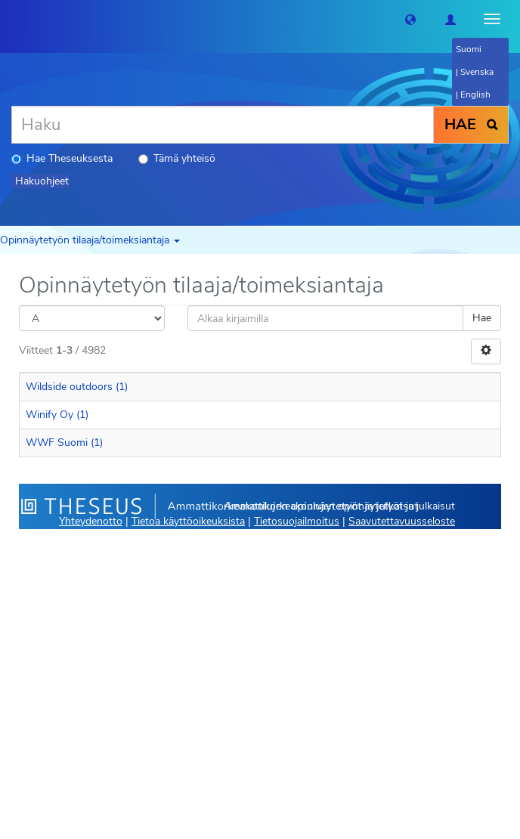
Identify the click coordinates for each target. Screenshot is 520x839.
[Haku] (222, 125)
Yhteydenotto (90, 521)
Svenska (477, 72)
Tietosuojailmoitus (296, 521)
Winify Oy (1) (57, 414)
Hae (481, 318)
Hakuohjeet (42, 181)
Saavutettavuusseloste (401, 521)
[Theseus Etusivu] (11, 19)
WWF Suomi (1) (64, 442)
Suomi (468, 49)
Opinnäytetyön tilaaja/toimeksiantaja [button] (90, 240)
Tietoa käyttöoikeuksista (188, 521)
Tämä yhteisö (176, 158)
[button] (410, 19)
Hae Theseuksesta (62, 158)
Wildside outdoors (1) (77, 386)
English (475, 94)
